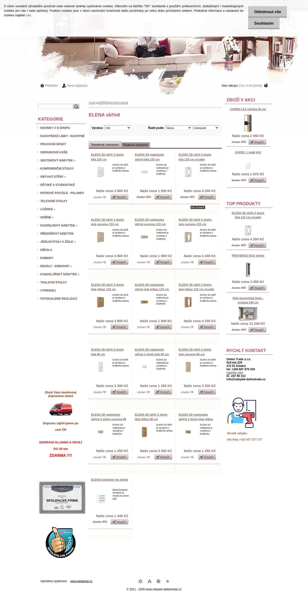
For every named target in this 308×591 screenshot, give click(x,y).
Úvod (92, 103)
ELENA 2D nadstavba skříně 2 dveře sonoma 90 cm (108, 419)
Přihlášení (51, 85)
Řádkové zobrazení (135, 145)
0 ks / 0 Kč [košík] (250, 85)
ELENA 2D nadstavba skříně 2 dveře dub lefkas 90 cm (196, 419)
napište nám (235, 372)
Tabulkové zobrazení (105, 144)
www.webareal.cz (81, 581)
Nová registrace (77, 85)
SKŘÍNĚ (103, 103)
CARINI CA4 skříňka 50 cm (248, 109)
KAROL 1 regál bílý (248, 152)
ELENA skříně (119, 103)
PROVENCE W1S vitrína (248, 255)
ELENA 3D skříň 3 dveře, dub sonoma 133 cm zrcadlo (195, 224)
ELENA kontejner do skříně (109, 479)
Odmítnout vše (267, 12)
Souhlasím (264, 23)
